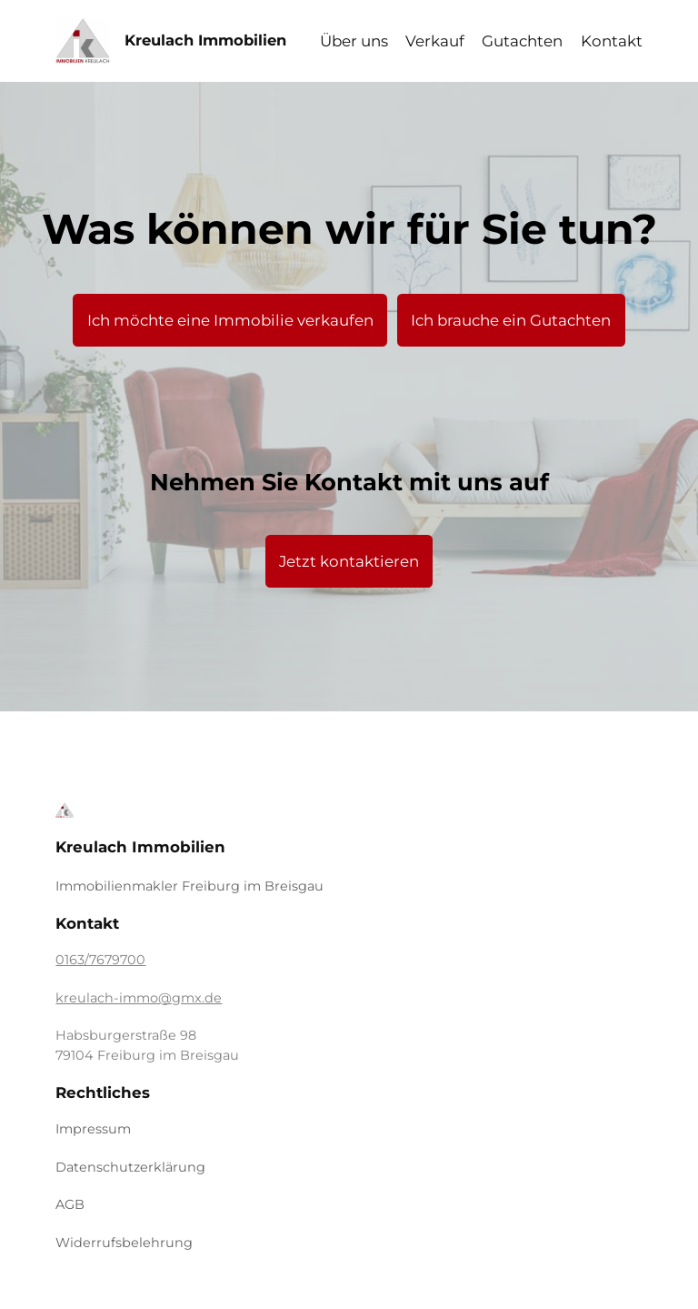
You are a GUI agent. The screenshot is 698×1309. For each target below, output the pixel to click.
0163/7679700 (100, 960)
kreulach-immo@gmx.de (138, 998)
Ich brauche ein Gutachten (511, 320)
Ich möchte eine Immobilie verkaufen (230, 320)
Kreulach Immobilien (205, 40)
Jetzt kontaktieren (349, 561)
